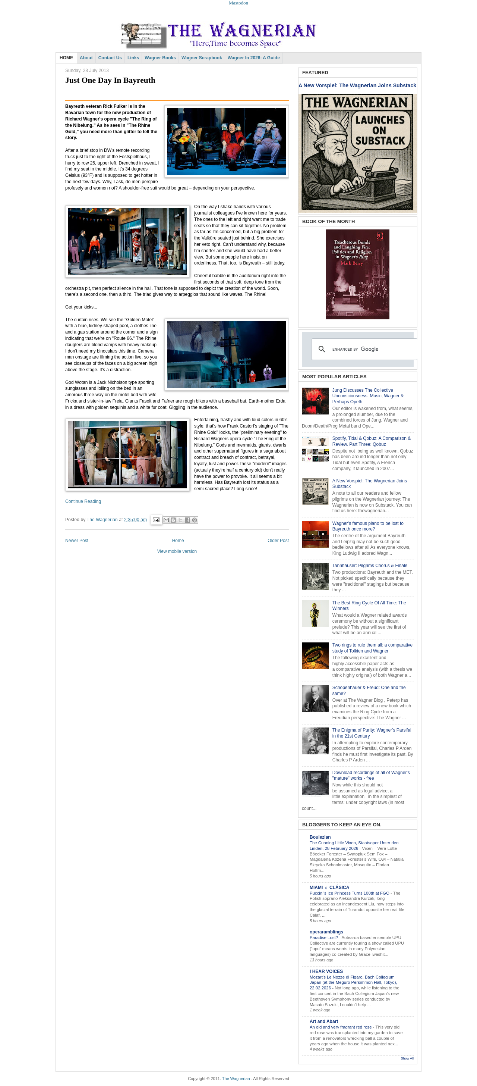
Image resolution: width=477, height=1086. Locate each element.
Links (133, 57)
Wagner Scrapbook (201, 57)
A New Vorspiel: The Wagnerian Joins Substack (357, 85)
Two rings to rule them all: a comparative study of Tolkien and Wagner (372, 648)
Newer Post (76, 540)
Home (178, 540)
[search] (363, 349)
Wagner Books (160, 57)
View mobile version (177, 551)
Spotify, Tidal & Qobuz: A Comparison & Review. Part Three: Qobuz (371, 441)
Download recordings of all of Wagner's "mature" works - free (371, 775)
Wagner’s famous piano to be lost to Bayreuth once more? (368, 526)
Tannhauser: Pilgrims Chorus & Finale (369, 565)
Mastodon (238, 3)
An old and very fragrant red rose (341, 1027)
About (86, 57)
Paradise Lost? (324, 937)
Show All (407, 1058)
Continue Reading (83, 501)
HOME (66, 57)
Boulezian (320, 837)
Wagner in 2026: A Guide (254, 57)
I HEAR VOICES (326, 971)
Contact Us (110, 57)
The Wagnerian (236, 1078)
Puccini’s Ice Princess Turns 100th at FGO (350, 893)
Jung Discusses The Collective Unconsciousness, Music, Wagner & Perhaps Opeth (368, 396)
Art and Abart (324, 1021)
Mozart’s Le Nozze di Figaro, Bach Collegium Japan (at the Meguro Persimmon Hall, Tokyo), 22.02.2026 (353, 982)
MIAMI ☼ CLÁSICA (329, 887)
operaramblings (326, 932)
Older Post (278, 540)
